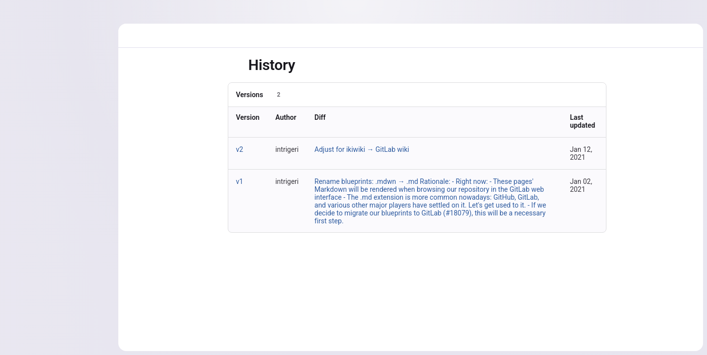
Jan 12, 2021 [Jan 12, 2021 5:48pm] (581, 153)
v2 (240, 149)
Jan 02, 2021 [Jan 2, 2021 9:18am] (581, 185)
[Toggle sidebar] (236, 65)
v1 (240, 181)
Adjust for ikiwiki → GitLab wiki (362, 149)
